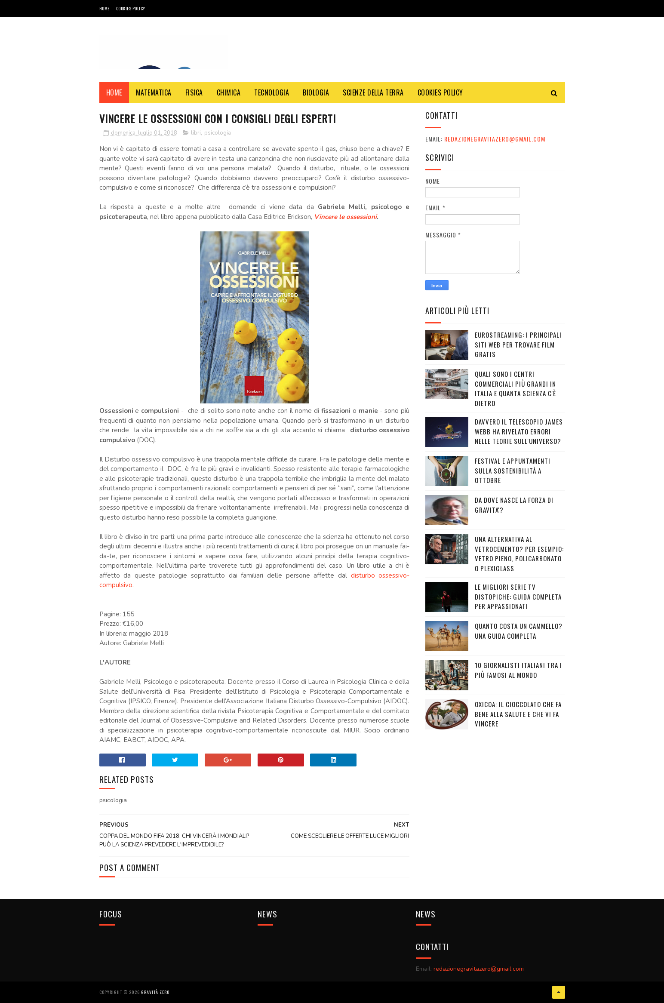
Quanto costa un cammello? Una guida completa (519, 630)
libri (196, 133)
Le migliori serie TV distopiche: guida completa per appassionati (518, 596)
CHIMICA (229, 92)
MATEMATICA (154, 92)
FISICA (194, 92)
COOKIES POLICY (130, 8)
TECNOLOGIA (271, 92)
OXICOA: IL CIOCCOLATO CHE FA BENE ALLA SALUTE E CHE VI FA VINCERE (518, 713)
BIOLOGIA (316, 92)
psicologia (217, 133)
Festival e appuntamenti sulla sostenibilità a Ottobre (512, 470)
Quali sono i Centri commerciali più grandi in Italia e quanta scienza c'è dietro (515, 388)
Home (104, 8)
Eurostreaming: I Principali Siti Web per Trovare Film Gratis (518, 344)
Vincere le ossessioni (345, 216)
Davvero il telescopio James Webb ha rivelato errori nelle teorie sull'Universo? (519, 431)
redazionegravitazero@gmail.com (494, 138)
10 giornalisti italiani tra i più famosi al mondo (518, 670)
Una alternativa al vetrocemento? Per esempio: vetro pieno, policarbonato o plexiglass (519, 553)
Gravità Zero (155, 992)
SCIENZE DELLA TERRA (373, 92)
